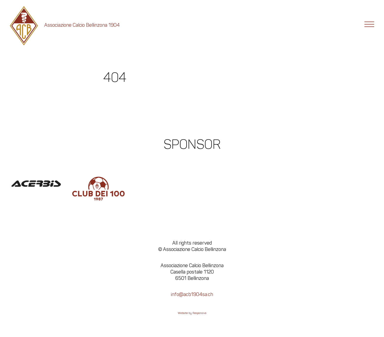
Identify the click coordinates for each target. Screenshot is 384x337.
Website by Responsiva (192, 313)
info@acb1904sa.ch (192, 294)
